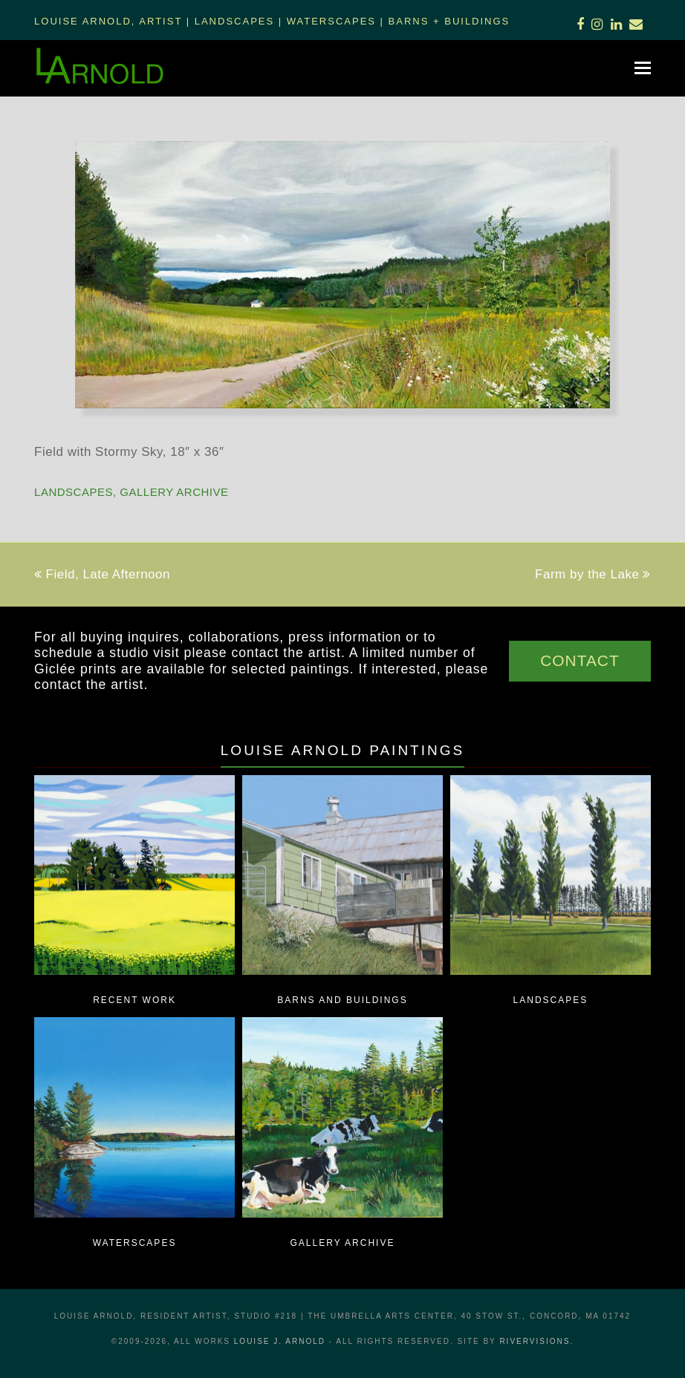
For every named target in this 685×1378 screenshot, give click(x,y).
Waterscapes (331, 21)
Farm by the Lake (593, 574)
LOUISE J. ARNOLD (279, 1341)
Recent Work (134, 1000)
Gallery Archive (174, 492)
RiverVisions (534, 1341)
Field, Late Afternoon (102, 574)
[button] (642, 68)
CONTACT (580, 660)
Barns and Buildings (342, 1000)
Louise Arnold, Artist (108, 21)
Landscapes (234, 21)
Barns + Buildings (449, 21)
